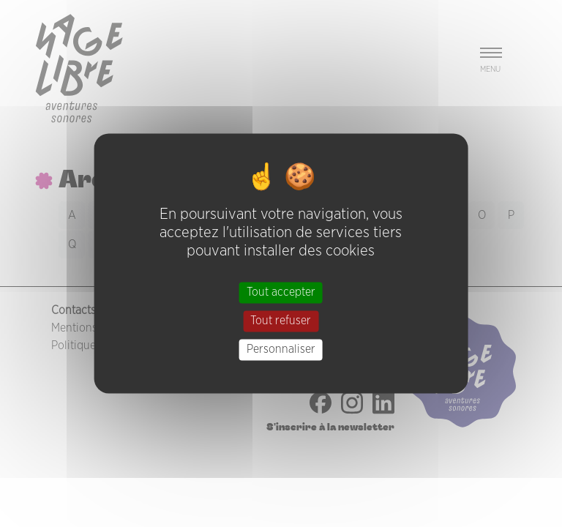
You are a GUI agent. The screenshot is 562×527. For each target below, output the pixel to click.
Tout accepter (281, 292)
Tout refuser (280, 320)
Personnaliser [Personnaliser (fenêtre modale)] (281, 349)
